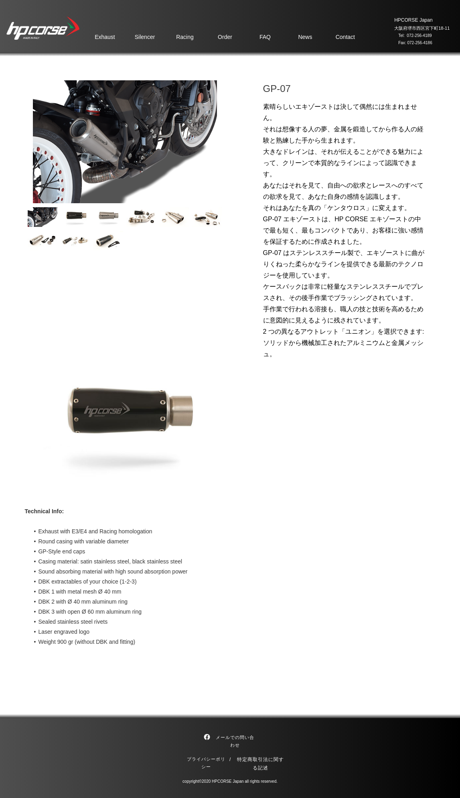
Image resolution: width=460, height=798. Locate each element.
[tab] (42, 217)
